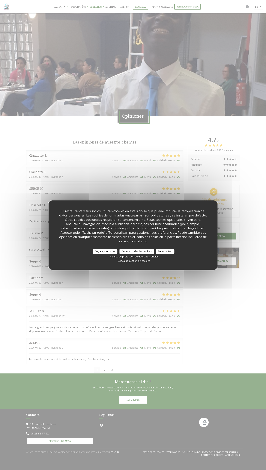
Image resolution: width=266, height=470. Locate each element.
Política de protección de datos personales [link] (134, 256)
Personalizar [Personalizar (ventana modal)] (165, 251)
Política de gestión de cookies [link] (133, 261)
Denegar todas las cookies (136, 251)
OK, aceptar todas (105, 251)
